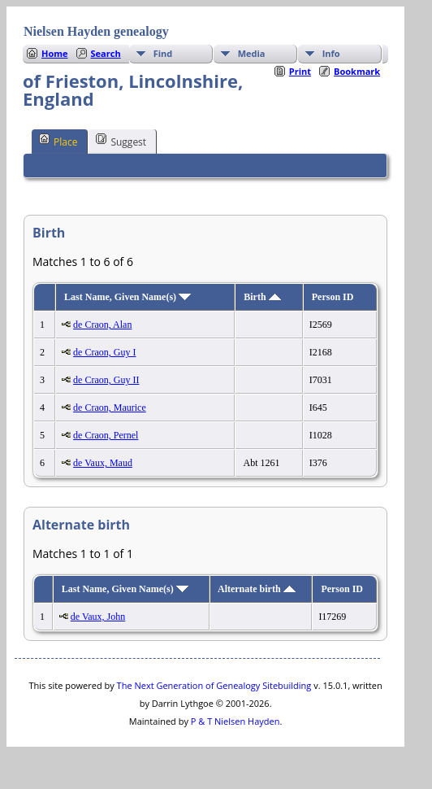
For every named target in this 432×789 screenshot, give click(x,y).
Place (58, 141)
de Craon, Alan (102, 324)
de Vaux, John (98, 616)
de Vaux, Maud (102, 463)
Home (54, 53)
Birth (262, 297)
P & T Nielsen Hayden (235, 721)
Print (300, 71)
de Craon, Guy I (104, 352)
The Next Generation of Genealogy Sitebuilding (214, 685)
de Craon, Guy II (106, 380)
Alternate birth (257, 589)
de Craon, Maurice (109, 407)
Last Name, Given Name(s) (127, 297)
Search (106, 53)
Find (163, 53)
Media (252, 53)
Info (331, 53)
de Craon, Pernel (105, 435)
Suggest (121, 141)
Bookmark (357, 71)
